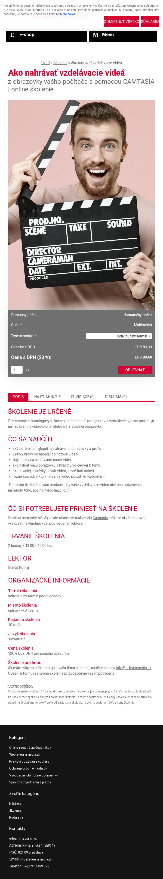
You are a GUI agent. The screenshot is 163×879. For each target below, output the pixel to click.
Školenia (60, 63)
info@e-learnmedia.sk (133, 668)
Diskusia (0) (116, 397)
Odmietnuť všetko (121, 21)
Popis (18, 397)
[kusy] (17, 370)
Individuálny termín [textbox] (132, 336)
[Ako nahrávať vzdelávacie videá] (81, 102)
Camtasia (100, 518)
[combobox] (119, 336)
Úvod (45, 63)
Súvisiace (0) (83, 397)
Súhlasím (150, 21)
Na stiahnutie (47, 397)
